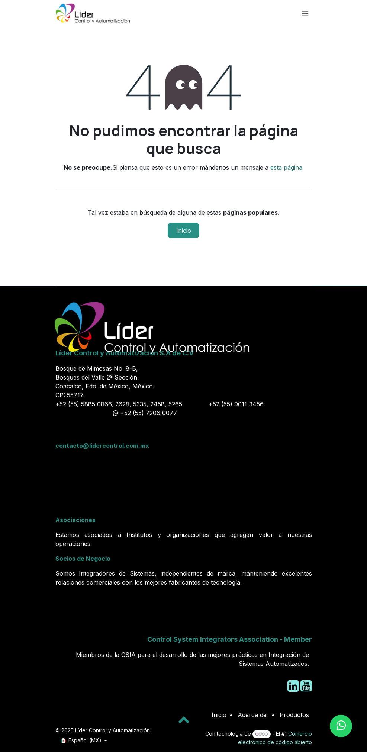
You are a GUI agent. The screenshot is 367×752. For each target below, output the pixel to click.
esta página (286, 167)
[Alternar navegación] (305, 13)
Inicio (183, 230)
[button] (184, 719)
